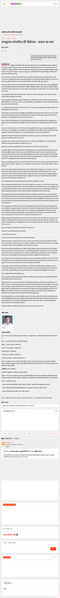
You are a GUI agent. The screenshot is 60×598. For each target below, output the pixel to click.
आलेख (8, 38)
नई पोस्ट (5, 433)
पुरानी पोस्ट (54, 433)
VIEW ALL (54, 557)
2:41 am (12, 442)
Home (3, 38)
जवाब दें (8, 446)
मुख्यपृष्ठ (29, 433)
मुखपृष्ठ (5, 588)
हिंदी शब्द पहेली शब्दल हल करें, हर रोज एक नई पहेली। (14, 34)
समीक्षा (14, 38)
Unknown (8, 442)
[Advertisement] (30, 18)
